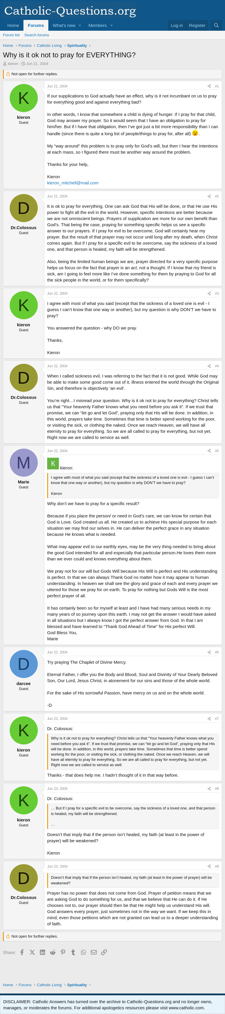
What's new (64, 25)
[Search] (216, 25)
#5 (217, 451)
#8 (217, 789)
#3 (217, 293)
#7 (217, 719)
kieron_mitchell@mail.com (72, 182)
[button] (80, 25)
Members (97, 25)
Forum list (11, 35)
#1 (217, 86)
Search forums (36, 35)
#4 (217, 366)
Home (13, 25)
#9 (217, 866)
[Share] (209, 86)
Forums (36, 25)
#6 (217, 652)
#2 (217, 196)
